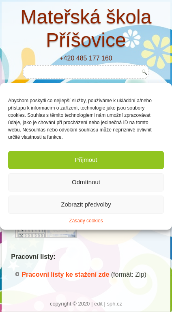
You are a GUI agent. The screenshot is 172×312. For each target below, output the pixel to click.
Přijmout (86, 159)
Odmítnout (86, 182)
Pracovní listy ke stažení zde (65, 274)
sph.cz (115, 304)
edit (98, 304)
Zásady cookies (86, 221)
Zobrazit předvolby (86, 204)
